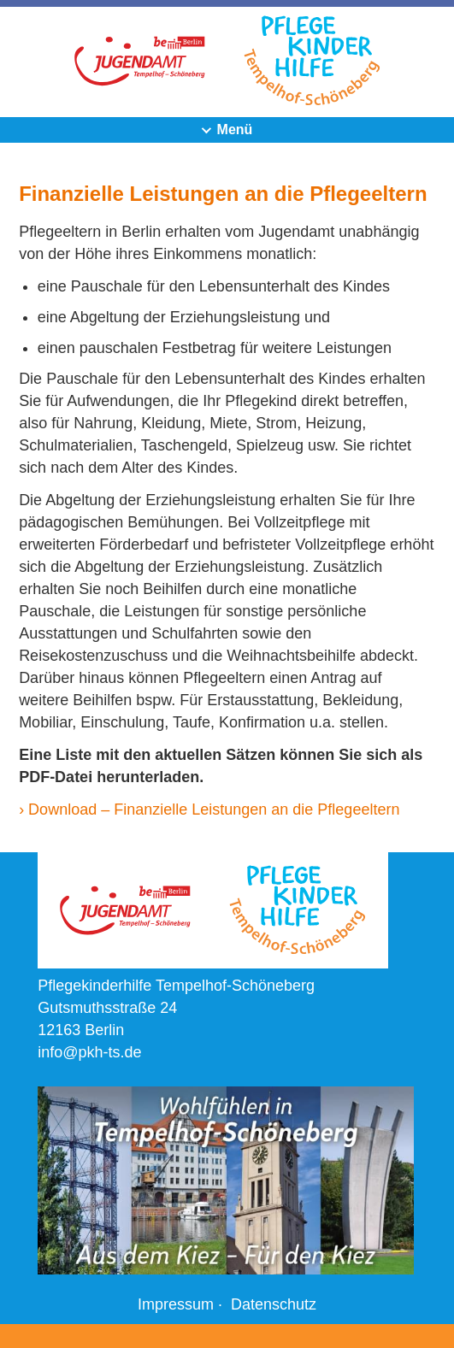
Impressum (176, 1304)
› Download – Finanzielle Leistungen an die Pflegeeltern (209, 809)
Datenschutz (273, 1304)
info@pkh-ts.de (89, 1052)
